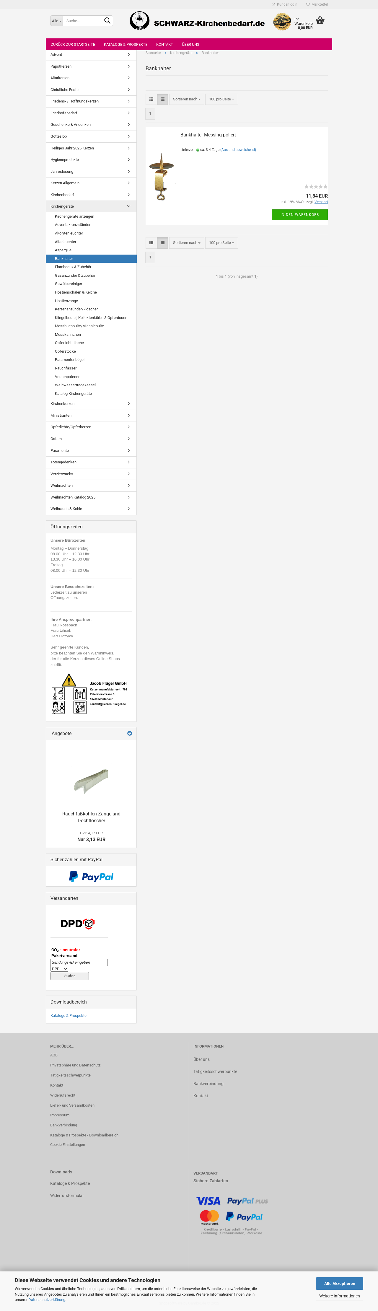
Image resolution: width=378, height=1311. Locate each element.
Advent (56, 54)
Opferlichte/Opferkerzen (70, 427)
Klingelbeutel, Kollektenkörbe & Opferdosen (91, 317)
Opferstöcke (65, 351)
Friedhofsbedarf (63, 113)
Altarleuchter (65, 242)
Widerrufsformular (67, 1195)
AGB (54, 1055)
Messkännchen (68, 334)
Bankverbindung (63, 1125)
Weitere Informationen (339, 1296)
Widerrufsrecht (62, 1095)
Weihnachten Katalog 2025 (72, 497)
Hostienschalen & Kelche (76, 292)
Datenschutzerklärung (46, 1299)
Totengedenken (63, 462)
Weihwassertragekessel (75, 385)
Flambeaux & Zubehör (73, 267)
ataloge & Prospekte (71, 1183)
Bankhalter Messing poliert (208, 135)
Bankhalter (64, 258)
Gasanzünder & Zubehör (75, 275)
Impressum (59, 1115)
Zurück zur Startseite (73, 44)
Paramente (59, 450)
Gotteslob (58, 136)
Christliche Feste (64, 89)
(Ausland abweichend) (238, 150)
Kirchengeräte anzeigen (74, 216)
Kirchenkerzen (62, 403)
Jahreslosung (61, 171)
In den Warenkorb (300, 215)
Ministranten (60, 415)
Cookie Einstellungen (67, 1144)
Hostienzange (66, 301)
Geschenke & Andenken (70, 124)
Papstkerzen (60, 66)
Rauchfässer (65, 368)
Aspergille (63, 250)
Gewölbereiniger (68, 283)
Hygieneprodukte (64, 159)
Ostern (56, 439)
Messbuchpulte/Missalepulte (79, 326)
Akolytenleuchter (69, 233)
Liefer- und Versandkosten (72, 1105)
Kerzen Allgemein (64, 183)
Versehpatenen (67, 376)
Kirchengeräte (62, 206)
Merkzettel (317, 4)
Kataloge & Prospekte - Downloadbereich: (84, 1135)
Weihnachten (61, 485)
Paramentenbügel (69, 359)
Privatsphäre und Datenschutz (75, 1065)
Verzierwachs (61, 474)
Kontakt (164, 44)
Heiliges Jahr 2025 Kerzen (72, 148)
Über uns (190, 44)
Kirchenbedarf (62, 195)
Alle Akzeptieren (339, 1283)
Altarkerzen (59, 78)
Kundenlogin (284, 4)
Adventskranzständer (72, 224)
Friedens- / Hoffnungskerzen (74, 101)
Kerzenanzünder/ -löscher (76, 309)
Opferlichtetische (69, 343)
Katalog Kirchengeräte (73, 393)
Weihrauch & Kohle (66, 509)
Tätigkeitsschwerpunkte (70, 1075)
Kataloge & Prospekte (125, 44)
